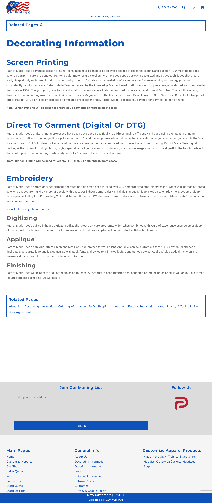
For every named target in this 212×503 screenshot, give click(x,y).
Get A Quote (14, 471)
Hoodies (149, 461)
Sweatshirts (188, 457)
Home (94, 16)
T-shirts (173, 457)
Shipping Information (111, 306)
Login (192, 7)
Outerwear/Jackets (168, 461)
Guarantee (157, 306)
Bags (147, 466)
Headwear (189, 461)
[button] (181, 403)
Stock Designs (15, 491)
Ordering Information (72, 306)
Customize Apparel (19, 461)
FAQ (92, 306)
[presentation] (39, 411)
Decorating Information (39, 306)
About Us (15, 306)
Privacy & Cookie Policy (182, 306)
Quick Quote (14, 486)
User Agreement (20, 312)
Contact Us (13, 481)
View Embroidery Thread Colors (27, 209)
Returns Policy (137, 306)
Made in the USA (155, 457)
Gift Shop (12, 466)
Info (9, 476)
